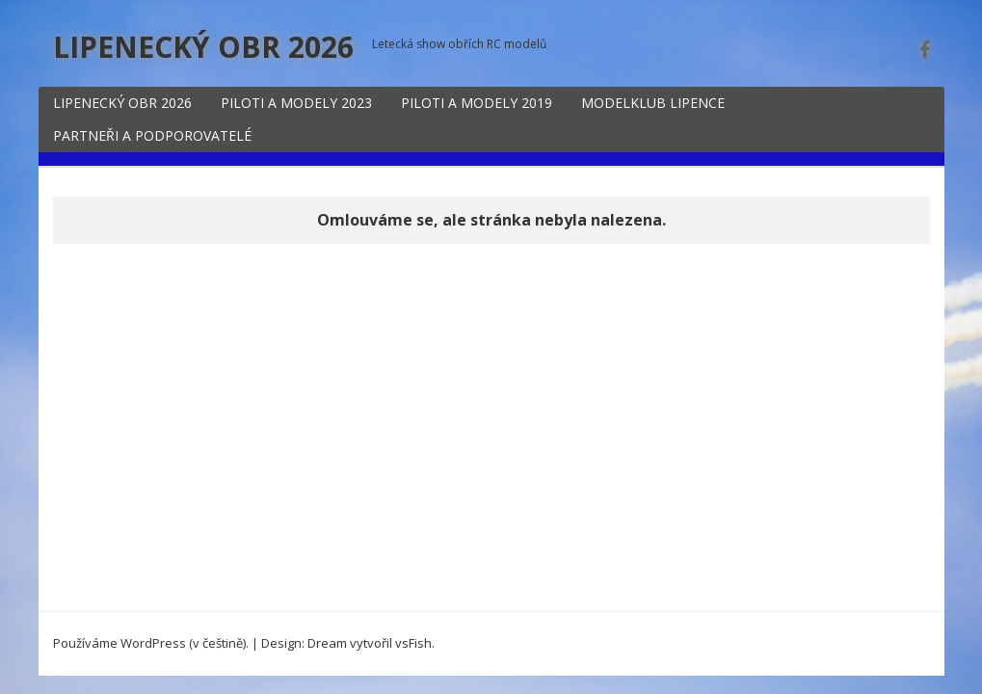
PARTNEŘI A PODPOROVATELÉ (152, 135)
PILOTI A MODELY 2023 (296, 102)
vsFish (413, 643)
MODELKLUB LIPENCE (653, 102)
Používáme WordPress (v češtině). (151, 643)
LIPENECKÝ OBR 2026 (203, 47)
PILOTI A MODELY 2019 (476, 102)
